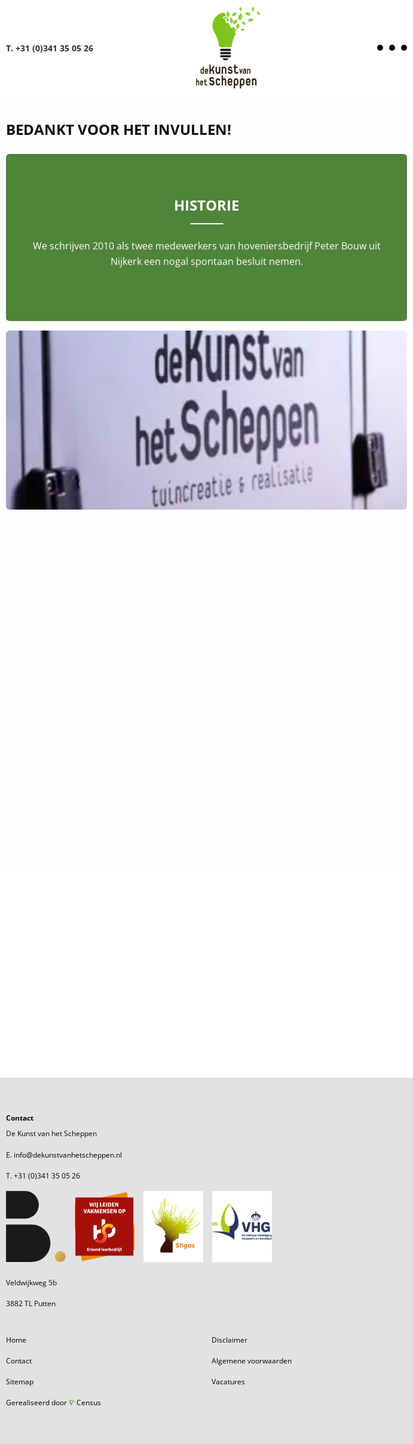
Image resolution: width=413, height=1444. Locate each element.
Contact (19, 1361)
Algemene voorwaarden (252, 1361)
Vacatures (228, 1382)
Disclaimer (229, 1340)
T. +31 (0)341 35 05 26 (49, 48)
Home (16, 1340)
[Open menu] (392, 48)
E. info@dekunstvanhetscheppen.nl (64, 1155)
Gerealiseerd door (53, 1402)
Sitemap (19, 1382)
